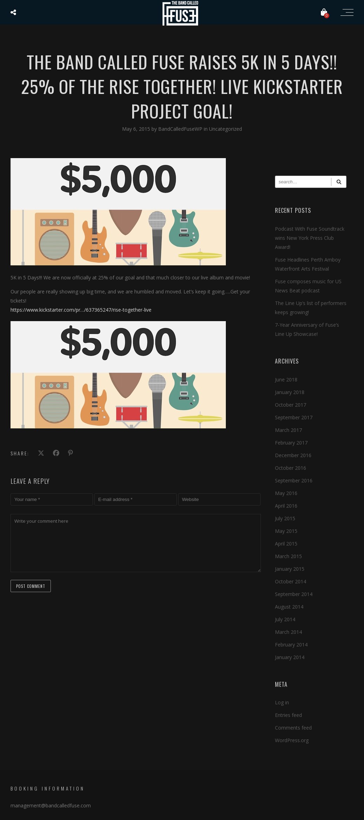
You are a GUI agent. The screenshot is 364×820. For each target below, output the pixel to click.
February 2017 (291, 442)
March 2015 (288, 556)
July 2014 (285, 619)
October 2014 (290, 581)
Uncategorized (225, 129)
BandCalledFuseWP (181, 129)
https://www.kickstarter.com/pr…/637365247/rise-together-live (81, 309)
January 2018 (289, 392)
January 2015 (289, 568)
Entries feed (288, 715)
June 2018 (286, 379)
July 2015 (285, 518)
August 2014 (289, 606)
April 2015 (286, 543)
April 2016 (286, 505)
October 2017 (290, 404)
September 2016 (293, 480)
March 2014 (288, 632)
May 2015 (286, 531)
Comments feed (293, 727)
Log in (282, 702)
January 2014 (289, 657)
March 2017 (288, 430)
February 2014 (291, 644)
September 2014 (293, 594)
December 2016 (293, 455)
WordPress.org (292, 740)
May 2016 (286, 493)
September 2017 (293, 417)
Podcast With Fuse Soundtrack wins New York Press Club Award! (309, 237)
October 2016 (290, 468)
